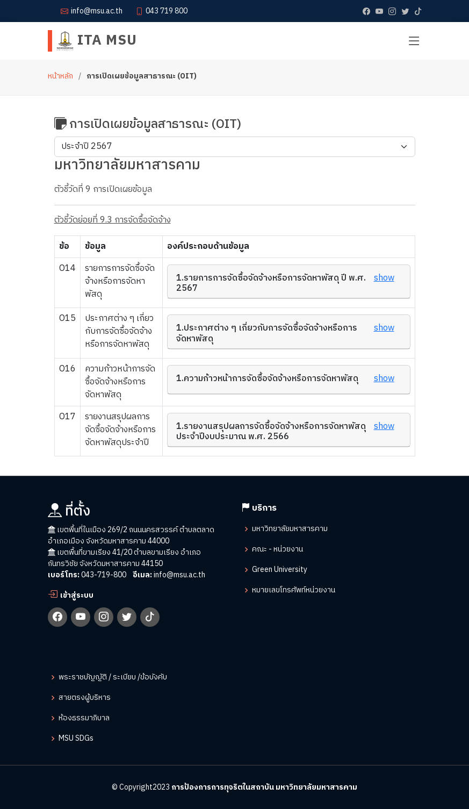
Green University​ (279, 570)
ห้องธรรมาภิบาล (84, 718)
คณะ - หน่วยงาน (277, 549)
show (384, 278)
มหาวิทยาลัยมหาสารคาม (290, 529)
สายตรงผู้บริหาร (85, 697)
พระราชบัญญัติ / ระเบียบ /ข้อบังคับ (113, 677)
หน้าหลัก (60, 76)
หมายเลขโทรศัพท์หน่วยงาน (293, 590)
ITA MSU (96, 40)
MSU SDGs (76, 738)
